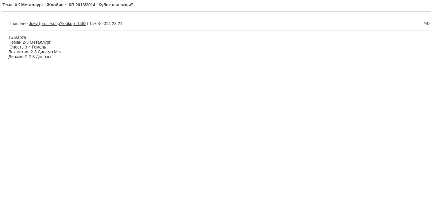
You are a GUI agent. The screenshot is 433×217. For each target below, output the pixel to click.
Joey (33, 23)
